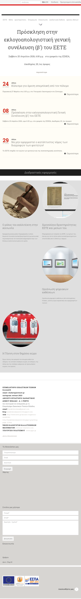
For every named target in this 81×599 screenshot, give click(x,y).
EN (47, 2)
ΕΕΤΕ (5, 20)
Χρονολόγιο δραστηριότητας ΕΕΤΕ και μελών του (59, 227)
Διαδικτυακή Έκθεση (57, 20)
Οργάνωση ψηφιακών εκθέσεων (55, 291)
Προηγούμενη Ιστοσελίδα (70, 2)
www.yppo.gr (31, 431)
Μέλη (11, 20)
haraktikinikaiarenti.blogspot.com (19, 412)
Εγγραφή (7, 469)
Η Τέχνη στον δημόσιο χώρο (19, 354)
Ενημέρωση (32, 20)
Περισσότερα (71, 95)
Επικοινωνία (43, 20)
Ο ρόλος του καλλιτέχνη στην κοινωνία (20, 227)
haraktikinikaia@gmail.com (18, 410)
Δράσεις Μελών (72, 20)
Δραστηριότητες (20, 20)
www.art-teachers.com (25, 428)
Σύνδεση (54, 2)
